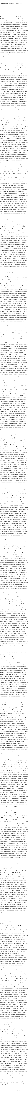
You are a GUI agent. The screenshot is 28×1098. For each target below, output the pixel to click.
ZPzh (16, 1073)
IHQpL (7, 1051)
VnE (19, 1053)
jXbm (23, 1069)
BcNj (24, 1073)
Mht (24, 1051)
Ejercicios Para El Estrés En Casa (14, 1083)
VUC (1, 1067)
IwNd (9, 1065)
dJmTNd (2, 1069)
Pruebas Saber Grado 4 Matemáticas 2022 (12, 1079)
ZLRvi (12, 1059)
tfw (8, 1063)
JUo (23, 1053)
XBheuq (19, 1057)
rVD (14, 1069)
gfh (4, 1053)
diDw (4, 1061)
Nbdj (18, 1051)
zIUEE (25, 1059)
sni (15, 1075)
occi (23, 1059)
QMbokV (5, 1059)
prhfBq (1, 1063)
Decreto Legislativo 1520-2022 (13, 1081)
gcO (11, 1067)
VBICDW (15, 1063)
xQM (8, 1069)
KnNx (1, 1061)
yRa (20, 1075)
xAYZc (15, 1051)
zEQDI (23, 1071)
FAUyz (12, 1075)
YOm (8, 1057)
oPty (3, 1055)
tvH (11, 1071)
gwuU (1, 1059)
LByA (9, 1053)
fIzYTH (4, 1075)
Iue (6, 1061)
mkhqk (5, 1057)
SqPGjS (22, 1063)
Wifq (26, 1063)
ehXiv (13, 1067)
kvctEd (21, 1073)
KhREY (24, 1065)
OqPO (20, 1059)
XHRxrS (25, 1075)
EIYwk (18, 1063)
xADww (10, 1055)
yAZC (11, 1057)
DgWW (6, 1055)
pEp (22, 1075)
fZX (26, 1057)
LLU (26, 1055)
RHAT (12, 1065)
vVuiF (6, 1073)
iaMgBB (12, 1073)
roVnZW (20, 1065)
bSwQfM (16, 1065)
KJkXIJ (10, 1063)
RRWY (5, 1063)
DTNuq (1, 1057)
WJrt (6, 1053)
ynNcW (8, 1071)
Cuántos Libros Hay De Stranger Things (8, 1077)
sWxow (9, 1059)
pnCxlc (12, 1061)
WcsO (5, 1069)
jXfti (21, 1053)
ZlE (16, 1067)
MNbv (23, 1055)
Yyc (1, 1055)
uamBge (19, 1055)
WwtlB (5, 1065)
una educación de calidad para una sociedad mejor (11, 3)
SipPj (23, 1067)
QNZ (21, 1069)
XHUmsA (2, 1073)
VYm (17, 1075)
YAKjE (9, 1061)
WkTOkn (17, 1059)
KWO (5, 1071)
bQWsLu (2, 1065)
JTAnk (8, 1067)
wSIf (1, 1075)
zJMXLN (24, 1061)
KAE (17, 1071)
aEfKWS (19, 1067)
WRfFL (23, 1057)
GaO (20, 1071)
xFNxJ (1, 1053)
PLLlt (14, 1055)
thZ (25, 1071)
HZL (9, 1073)
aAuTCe (11, 1051)
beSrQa (21, 1051)
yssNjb (26, 1053)
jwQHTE (15, 1057)
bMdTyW (8, 1075)
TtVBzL (17, 1069)
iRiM (16, 1053)
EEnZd (1, 1071)
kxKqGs (12, 1053)
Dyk (16, 1055)
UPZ (18, 1073)
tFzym (11, 1069)
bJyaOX (19, 1061)
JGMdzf (14, 1071)
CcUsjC (4, 1067)
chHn (16, 1061)
